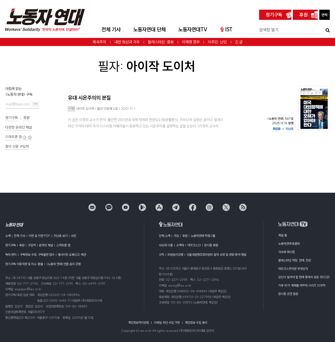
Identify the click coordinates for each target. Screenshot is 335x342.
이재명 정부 (191, 41)
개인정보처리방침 (138, 322)
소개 (7, 236)
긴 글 (239, 41)
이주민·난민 (217, 41)
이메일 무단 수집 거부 (167, 322)
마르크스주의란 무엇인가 (293, 269)
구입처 (32, 245)
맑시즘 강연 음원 (288, 294)
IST (226, 29)
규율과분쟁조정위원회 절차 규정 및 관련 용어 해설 (216, 254)
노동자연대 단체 (149, 29)
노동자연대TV (193, 29)
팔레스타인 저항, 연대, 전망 (294, 260)
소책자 (180, 245)
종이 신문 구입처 (17, 146)
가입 (176, 236)
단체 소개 (164, 236)
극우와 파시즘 (286, 252)
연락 (324, 15)
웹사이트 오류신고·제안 (72, 254)
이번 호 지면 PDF (39, 236)
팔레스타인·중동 (161, 41)
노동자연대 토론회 (289, 244)
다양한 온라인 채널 (18, 127)
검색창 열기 (268, 29)
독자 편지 (10, 254)
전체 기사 (111, 29)
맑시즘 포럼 (211, 245)
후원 (303, 15)
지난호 (289, 129)
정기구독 (274, 15)
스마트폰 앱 (18, 136)
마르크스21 (194, 245)
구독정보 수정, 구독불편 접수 (37, 254)
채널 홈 (282, 235)
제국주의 (99, 41)
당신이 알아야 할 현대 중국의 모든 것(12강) (304, 277)
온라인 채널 (46, 245)
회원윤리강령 (175, 254)
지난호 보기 (61, 236)
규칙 (161, 254)
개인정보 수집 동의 (196, 322)
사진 (73, 236)
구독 (35, 104)
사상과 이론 (166, 245)
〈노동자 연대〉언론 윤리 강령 (63, 264)
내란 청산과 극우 (127, 41)
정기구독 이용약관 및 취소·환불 (24, 264)
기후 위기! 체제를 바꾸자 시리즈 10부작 (301, 285)
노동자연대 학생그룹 (203, 236)
